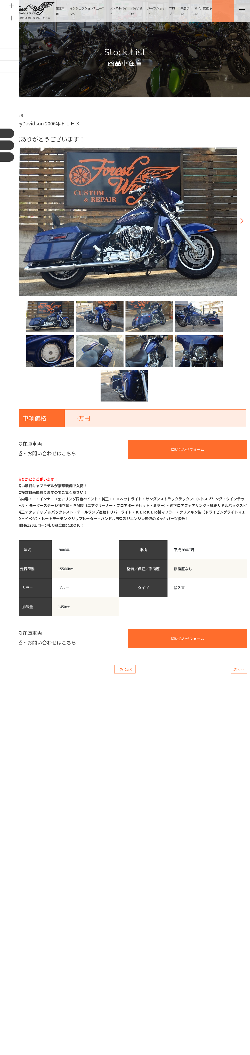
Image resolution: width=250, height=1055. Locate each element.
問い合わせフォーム (187, 449)
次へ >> (238, 669)
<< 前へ (11, 669)
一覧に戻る (125, 669)
